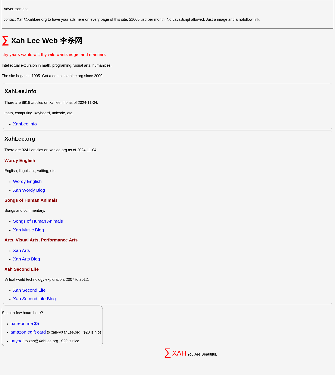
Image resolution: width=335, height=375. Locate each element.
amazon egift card (28, 331)
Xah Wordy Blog (29, 190)
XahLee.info (25, 123)
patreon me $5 (24, 323)
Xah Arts (21, 250)
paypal (17, 340)
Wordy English (27, 181)
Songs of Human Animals (38, 221)
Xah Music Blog (28, 229)
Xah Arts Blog (26, 258)
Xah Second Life (29, 290)
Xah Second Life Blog (34, 298)
